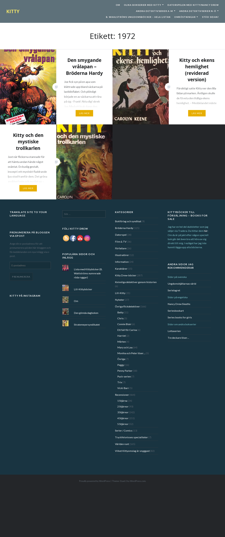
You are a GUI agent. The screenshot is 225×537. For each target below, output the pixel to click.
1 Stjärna (122, 400)
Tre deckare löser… (178, 337)
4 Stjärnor (122, 418)
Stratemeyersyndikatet (87, 324)
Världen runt (122, 443)
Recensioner (122, 394)
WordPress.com (138, 481)
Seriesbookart (176, 310)
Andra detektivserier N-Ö (197, 11)
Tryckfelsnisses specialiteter (131, 437)
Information (122, 261)
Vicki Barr (123, 387)
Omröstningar (185, 17)
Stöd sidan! (210, 17)
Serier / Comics (123, 430)
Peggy (120, 364)
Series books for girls (180, 317)
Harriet (121, 335)
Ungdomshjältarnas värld (182, 283)
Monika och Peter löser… (131, 353)
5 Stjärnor (122, 423)
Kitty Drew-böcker (125, 275)
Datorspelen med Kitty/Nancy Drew (193, 5)
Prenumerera (21, 276)
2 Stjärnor (122, 406)
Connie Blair (124, 324)
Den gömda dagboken (86, 312)
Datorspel (121, 234)
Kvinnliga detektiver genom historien (136, 282)
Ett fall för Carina (127, 329)
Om (118, 5)
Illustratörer (122, 254)
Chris (120, 318)
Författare (120, 248)
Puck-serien (124, 376)
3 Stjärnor (122, 412)
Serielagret (174, 290)
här (206, 230)
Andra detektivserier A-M (154, 11)
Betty (120, 312)
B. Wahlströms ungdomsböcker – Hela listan (138, 17)
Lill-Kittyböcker (83, 289)
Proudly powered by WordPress (94, 481)
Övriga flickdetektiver (127, 306)
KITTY (13, 11)
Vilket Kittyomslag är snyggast (132, 450)
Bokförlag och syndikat (128, 221)
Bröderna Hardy (124, 227)
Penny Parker (124, 370)
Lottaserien (174, 330)
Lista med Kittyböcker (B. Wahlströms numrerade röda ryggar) (88, 273)
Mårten (121, 341)
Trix (119, 382)
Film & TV (120, 241)
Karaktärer (121, 268)
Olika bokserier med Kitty (142, 5)
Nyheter (119, 299)
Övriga (121, 358)
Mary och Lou (124, 347)
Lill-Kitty (120, 292)
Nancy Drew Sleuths (179, 303)
